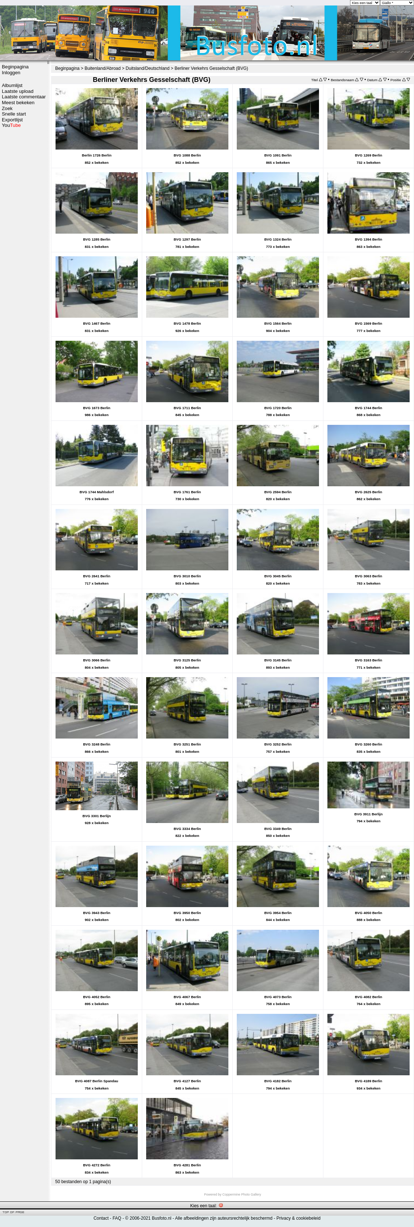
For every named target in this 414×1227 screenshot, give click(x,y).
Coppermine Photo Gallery (241, 1194)
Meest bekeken (18, 102)
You (11, 125)
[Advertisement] (24, 244)
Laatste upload (18, 91)
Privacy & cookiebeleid (298, 1218)
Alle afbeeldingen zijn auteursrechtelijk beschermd (224, 1218)
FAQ (117, 1218)
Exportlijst (12, 119)
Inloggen (11, 72)
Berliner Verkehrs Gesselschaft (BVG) (211, 68)
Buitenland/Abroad (102, 68)
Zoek (7, 108)
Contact (101, 1218)
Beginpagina (15, 66)
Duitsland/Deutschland (148, 68)
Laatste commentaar (24, 96)
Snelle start (14, 114)
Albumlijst (12, 85)
